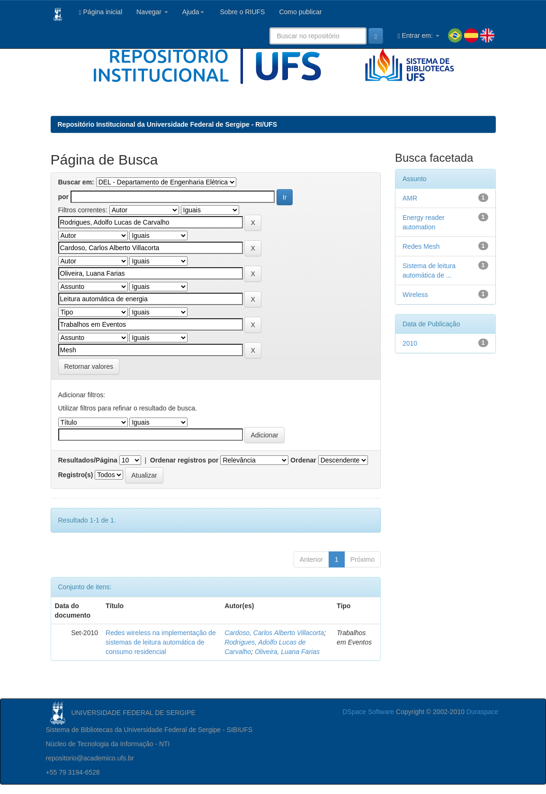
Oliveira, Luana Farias (287, 651)
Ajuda (193, 12)
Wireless (415, 294)
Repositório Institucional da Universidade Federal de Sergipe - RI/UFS (167, 124)
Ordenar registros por (184, 460)
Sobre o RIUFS (241, 12)
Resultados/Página (87, 460)
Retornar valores (89, 366)
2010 (410, 343)
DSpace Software (368, 711)
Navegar (152, 12)
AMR (410, 198)
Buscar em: (76, 182)
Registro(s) (75, 475)
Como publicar (300, 12)
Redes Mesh (421, 246)
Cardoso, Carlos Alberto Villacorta (274, 633)
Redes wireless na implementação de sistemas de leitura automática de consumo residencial (161, 642)
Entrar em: (418, 36)
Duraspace (482, 711)
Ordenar (303, 460)
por (63, 197)
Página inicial (101, 12)
